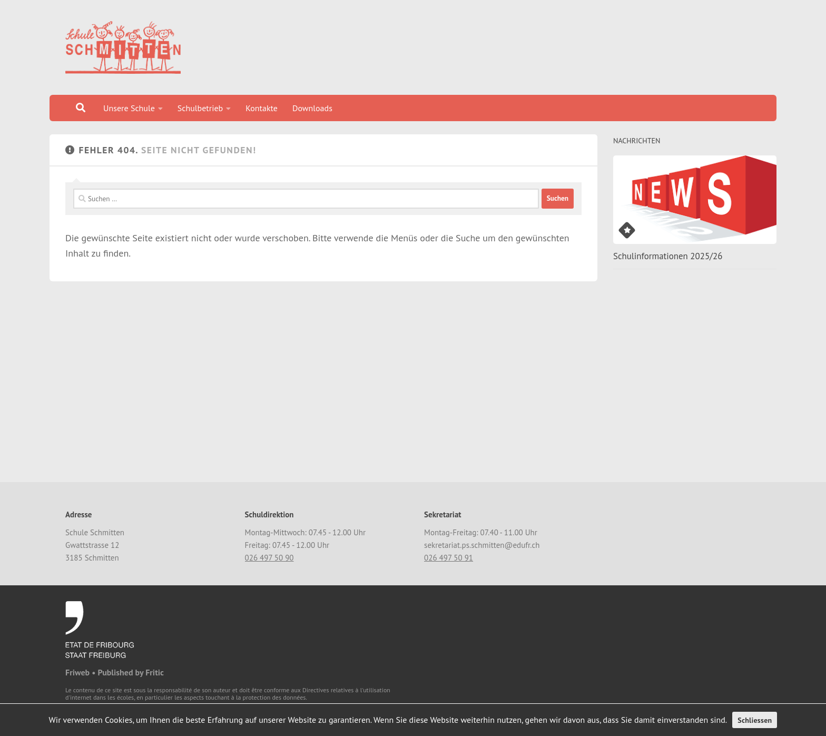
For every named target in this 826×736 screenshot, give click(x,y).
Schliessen (755, 720)
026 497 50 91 (448, 558)
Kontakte (261, 108)
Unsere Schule (129, 108)
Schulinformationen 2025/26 (667, 256)
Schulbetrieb (200, 108)
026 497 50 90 (269, 558)
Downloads (312, 108)
